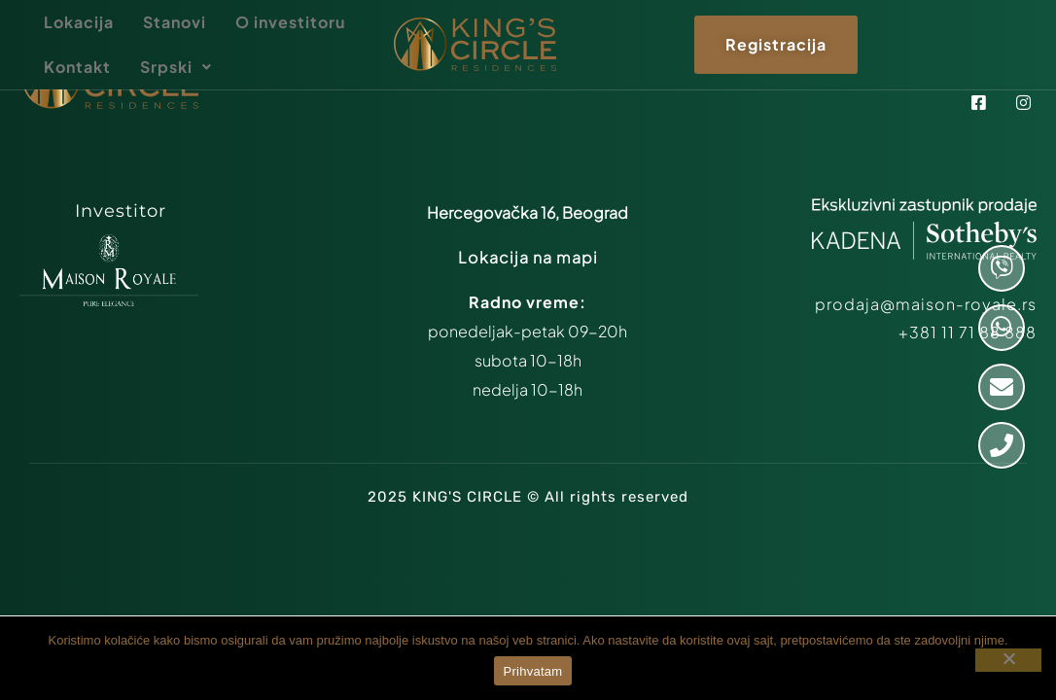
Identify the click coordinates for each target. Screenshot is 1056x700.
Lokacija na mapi (528, 257)
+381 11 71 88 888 (967, 332)
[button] (176, 67)
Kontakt (77, 66)
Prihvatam (533, 671)
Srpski (176, 66)
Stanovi (174, 22)
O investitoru (290, 22)
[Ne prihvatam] (1008, 660)
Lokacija (79, 22)
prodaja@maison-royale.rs (926, 304)
